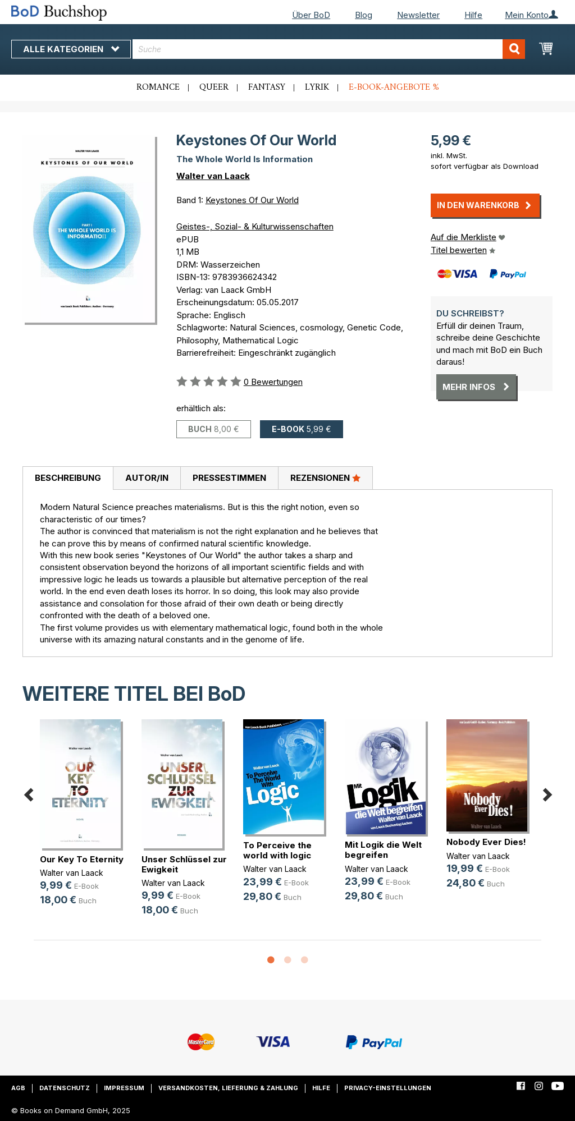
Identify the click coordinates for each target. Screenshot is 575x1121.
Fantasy (266, 87)
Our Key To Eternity (82, 859)
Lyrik (317, 87)
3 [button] (304, 960)
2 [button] (287, 960)
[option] (84, 821)
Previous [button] (28, 793)
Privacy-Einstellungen (387, 1088)
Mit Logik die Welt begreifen (383, 849)
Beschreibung (68, 477)
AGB (18, 1088)
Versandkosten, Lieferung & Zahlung (228, 1088)
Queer (214, 87)
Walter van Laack (213, 176)
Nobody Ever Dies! (486, 842)
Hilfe (473, 15)
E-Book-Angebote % (394, 87)
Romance (158, 87)
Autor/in (146, 477)
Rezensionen (325, 477)
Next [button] (547, 793)
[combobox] (329, 49)
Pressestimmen (229, 477)
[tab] (67, 478)
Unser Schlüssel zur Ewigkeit (184, 864)
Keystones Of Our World (252, 200)
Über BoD (311, 15)
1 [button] (270, 960)
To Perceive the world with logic (277, 850)
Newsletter (418, 15)
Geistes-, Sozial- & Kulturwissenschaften (255, 226)
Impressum (124, 1088)
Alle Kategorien (71, 49)
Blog (363, 15)
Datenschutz (64, 1088)
